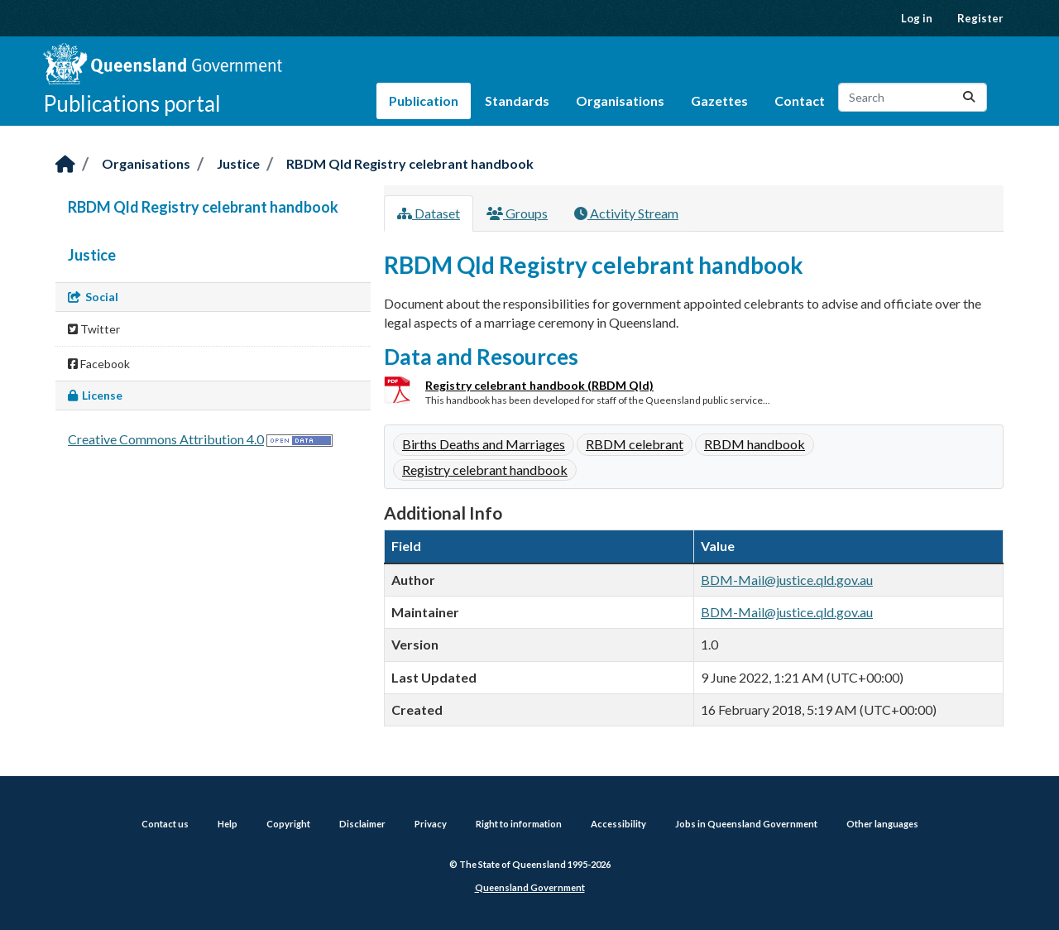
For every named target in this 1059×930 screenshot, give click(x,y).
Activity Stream (626, 213)
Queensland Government (530, 887)
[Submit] (968, 97)
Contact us (165, 823)
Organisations (620, 100)
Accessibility (618, 823)
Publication (423, 100)
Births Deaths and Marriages (483, 444)
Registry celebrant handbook (485, 469)
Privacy (430, 823)
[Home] (65, 165)
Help (227, 823)
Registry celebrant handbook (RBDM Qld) (539, 385)
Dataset (428, 213)
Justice (238, 163)
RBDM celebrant (634, 444)
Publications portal (132, 103)
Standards (517, 100)
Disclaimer (362, 823)
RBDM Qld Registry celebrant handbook (410, 163)
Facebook (99, 364)
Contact (799, 100)
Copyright (288, 823)
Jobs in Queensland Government (746, 823)
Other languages (882, 823)
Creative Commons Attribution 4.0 (166, 439)
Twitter (94, 329)
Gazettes (719, 100)
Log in (916, 18)
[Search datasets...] (912, 97)
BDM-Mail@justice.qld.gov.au (787, 579)
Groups (517, 213)
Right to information (519, 823)
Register (980, 18)
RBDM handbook (754, 444)
